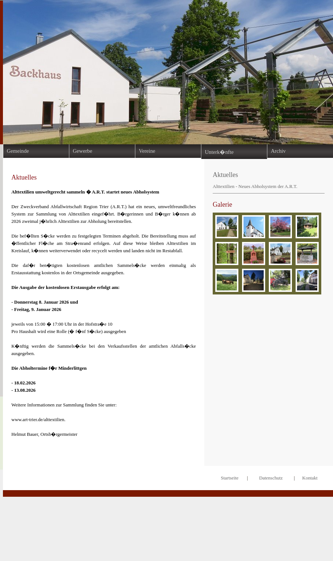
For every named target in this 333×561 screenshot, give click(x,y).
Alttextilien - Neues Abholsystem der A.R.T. (255, 186)
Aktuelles (225, 174)
